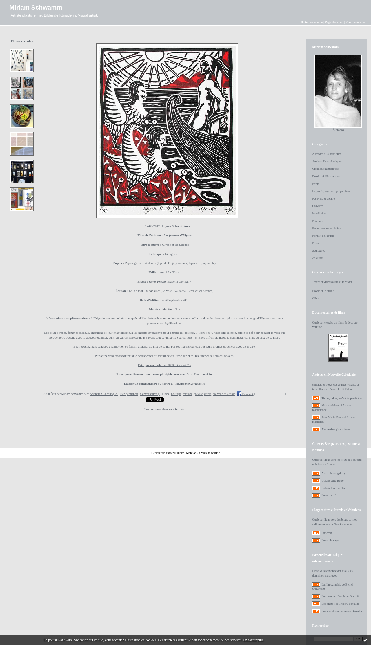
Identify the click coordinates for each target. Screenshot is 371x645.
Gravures (317, 205)
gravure (198, 394)
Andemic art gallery (333, 473)
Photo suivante (355, 22)
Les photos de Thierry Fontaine (340, 603)
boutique (176, 394)
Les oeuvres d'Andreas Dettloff (340, 596)
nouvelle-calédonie (224, 394)
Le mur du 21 (329, 495)
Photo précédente (311, 22)
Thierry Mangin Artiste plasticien (341, 398)
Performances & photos (326, 228)
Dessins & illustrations (326, 176)
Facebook (245, 394)
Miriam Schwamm (35, 7)
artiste (208, 394)
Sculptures (318, 250)
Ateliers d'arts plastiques (327, 161)
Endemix (326, 532)
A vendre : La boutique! (104, 394)
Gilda (315, 298)
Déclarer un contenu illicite (167, 452)
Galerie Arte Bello (332, 480)
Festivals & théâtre (323, 198)
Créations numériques (325, 168)
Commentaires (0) (150, 394)
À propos (338, 129)
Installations (319, 213)
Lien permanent (129, 394)
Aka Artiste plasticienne (335, 429)
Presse (316, 243)
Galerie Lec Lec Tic (333, 488)
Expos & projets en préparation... (332, 191)
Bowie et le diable (323, 290)
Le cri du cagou (330, 540)
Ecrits (315, 183)
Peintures (317, 221)
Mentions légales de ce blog (203, 452)
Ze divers (317, 257)
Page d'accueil (334, 22)
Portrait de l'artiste (323, 235)
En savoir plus (253, 640)
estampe (187, 394)
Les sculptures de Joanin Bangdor (341, 611)
